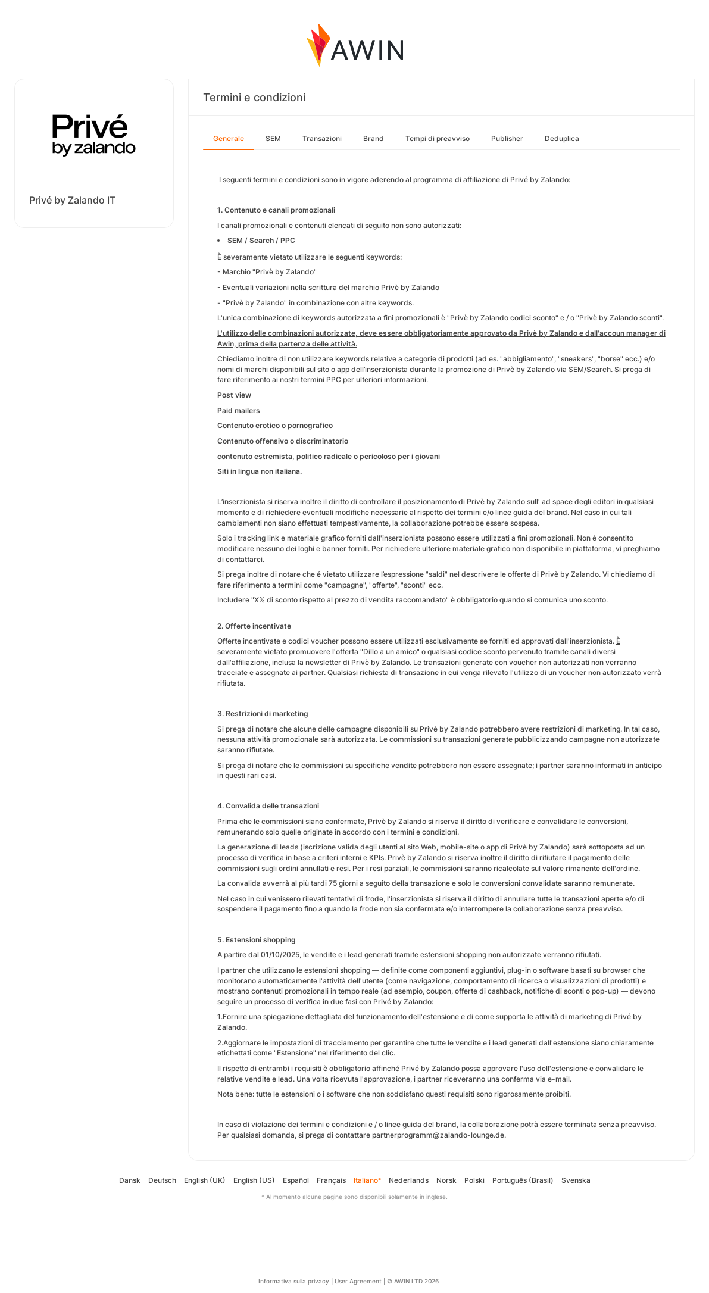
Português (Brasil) (523, 1180)
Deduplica (562, 138)
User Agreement (358, 1281)
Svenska (576, 1180)
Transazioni (322, 138)
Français (331, 1180)
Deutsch (162, 1180)
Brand (373, 138)
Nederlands (409, 1180)
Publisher (507, 138)
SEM (273, 138)
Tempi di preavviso (437, 138)
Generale (228, 138)
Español (296, 1180)
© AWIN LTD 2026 (413, 1281)
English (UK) (205, 1180)
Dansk (129, 1180)
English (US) (254, 1180)
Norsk (446, 1180)
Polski (474, 1180)
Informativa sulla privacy (293, 1281)
